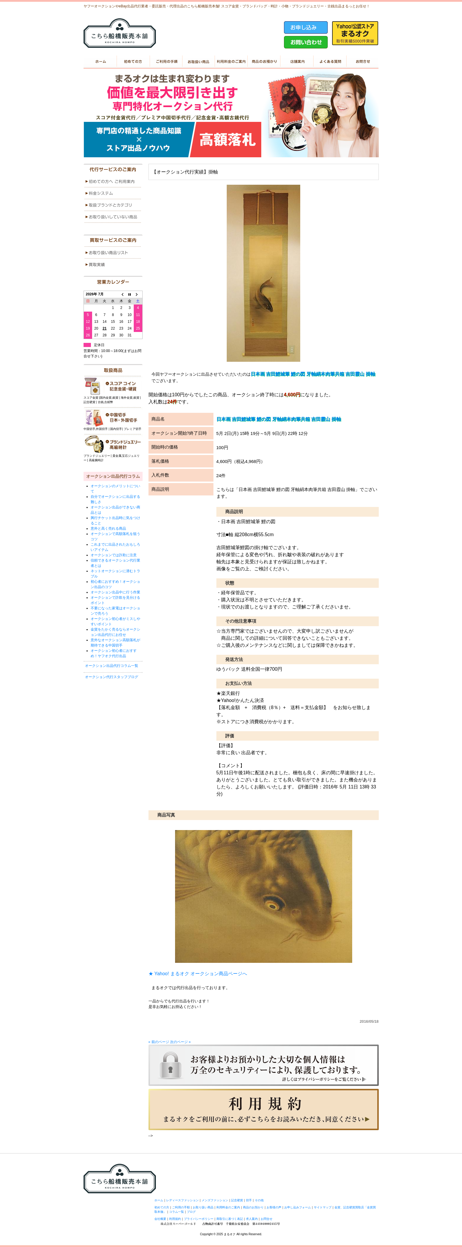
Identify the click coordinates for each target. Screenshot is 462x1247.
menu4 (113, 217)
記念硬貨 (237, 1200)
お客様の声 (274, 1207)
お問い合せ (362, 61)
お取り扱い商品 (198, 61)
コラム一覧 (176, 1211)
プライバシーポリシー (198, 1218)
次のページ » (180, 1042)
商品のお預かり (263, 61)
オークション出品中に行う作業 (115, 592)
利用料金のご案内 (231, 61)
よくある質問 (329, 61)
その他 (259, 1200)
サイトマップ (323, 1207)
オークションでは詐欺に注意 (114, 555)
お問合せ (266, 1218)
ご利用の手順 (165, 61)
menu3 (113, 205)
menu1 (113, 181)
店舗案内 (296, 61)
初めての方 (132, 61)
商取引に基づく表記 (229, 1218)
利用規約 (175, 1218)
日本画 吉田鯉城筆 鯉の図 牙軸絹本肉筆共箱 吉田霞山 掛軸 (313, 374)
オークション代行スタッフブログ (111, 677)
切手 (249, 1200)
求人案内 (252, 1218)
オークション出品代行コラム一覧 (111, 666)
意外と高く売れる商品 (108, 528)
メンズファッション (215, 1200)
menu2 (113, 193)
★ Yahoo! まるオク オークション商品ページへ (197, 973)
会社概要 (160, 1218)
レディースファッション (182, 1200)
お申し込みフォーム (297, 1207)
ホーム (100, 61)
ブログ (191, 1211)
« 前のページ (158, 1042)
